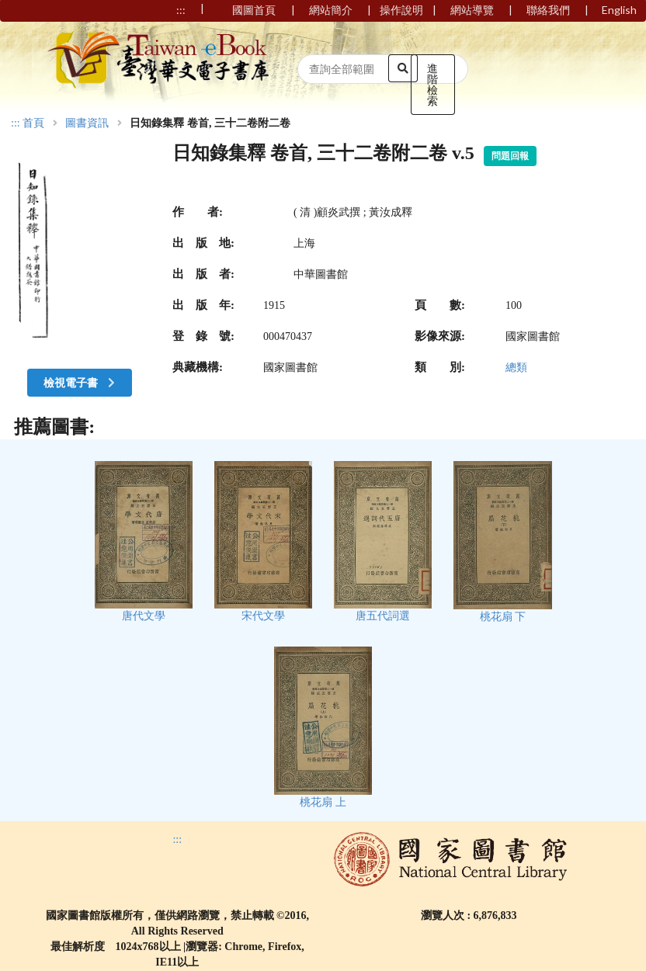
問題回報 (510, 156)
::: (15, 123)
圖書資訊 (87, 123)
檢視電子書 (80, 382)
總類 (516, 367)
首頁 (33, 123)
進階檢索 (432, 84)
